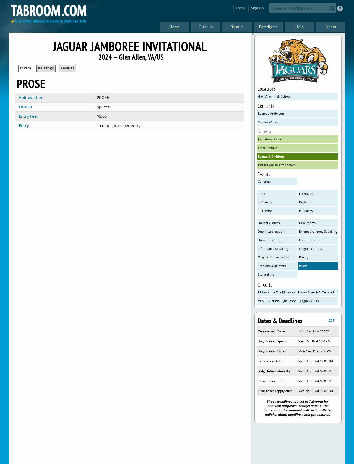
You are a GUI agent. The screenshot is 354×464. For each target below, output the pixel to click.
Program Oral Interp (272, 266)
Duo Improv (307, 223)
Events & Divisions (271, 156)
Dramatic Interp (269, 223)
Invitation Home (269, 139)
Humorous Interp (270, 240)
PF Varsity (306, 211)
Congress (264, 181)
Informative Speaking (273, 249)
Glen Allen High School (274, 96)
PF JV (302, 202)
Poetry (303, 257)
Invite (26, 68)
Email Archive (267, 148)
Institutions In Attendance (276, 165)
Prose (303, 266)
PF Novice (265, 211)
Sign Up (257, 8)
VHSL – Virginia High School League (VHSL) (288, 301)
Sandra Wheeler (269, 122)
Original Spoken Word (273, 257)
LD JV (261, 194)
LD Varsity (265, 202)
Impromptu (307, 240)
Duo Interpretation (271, 231)
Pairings (46, 68)
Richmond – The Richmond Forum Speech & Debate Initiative (298, 292)
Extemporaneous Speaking (318, 231)
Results (67, 68)
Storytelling (266, 274)
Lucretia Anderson (271, 113)
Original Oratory (310, 249)
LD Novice (306, 194)
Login (240, 8)
